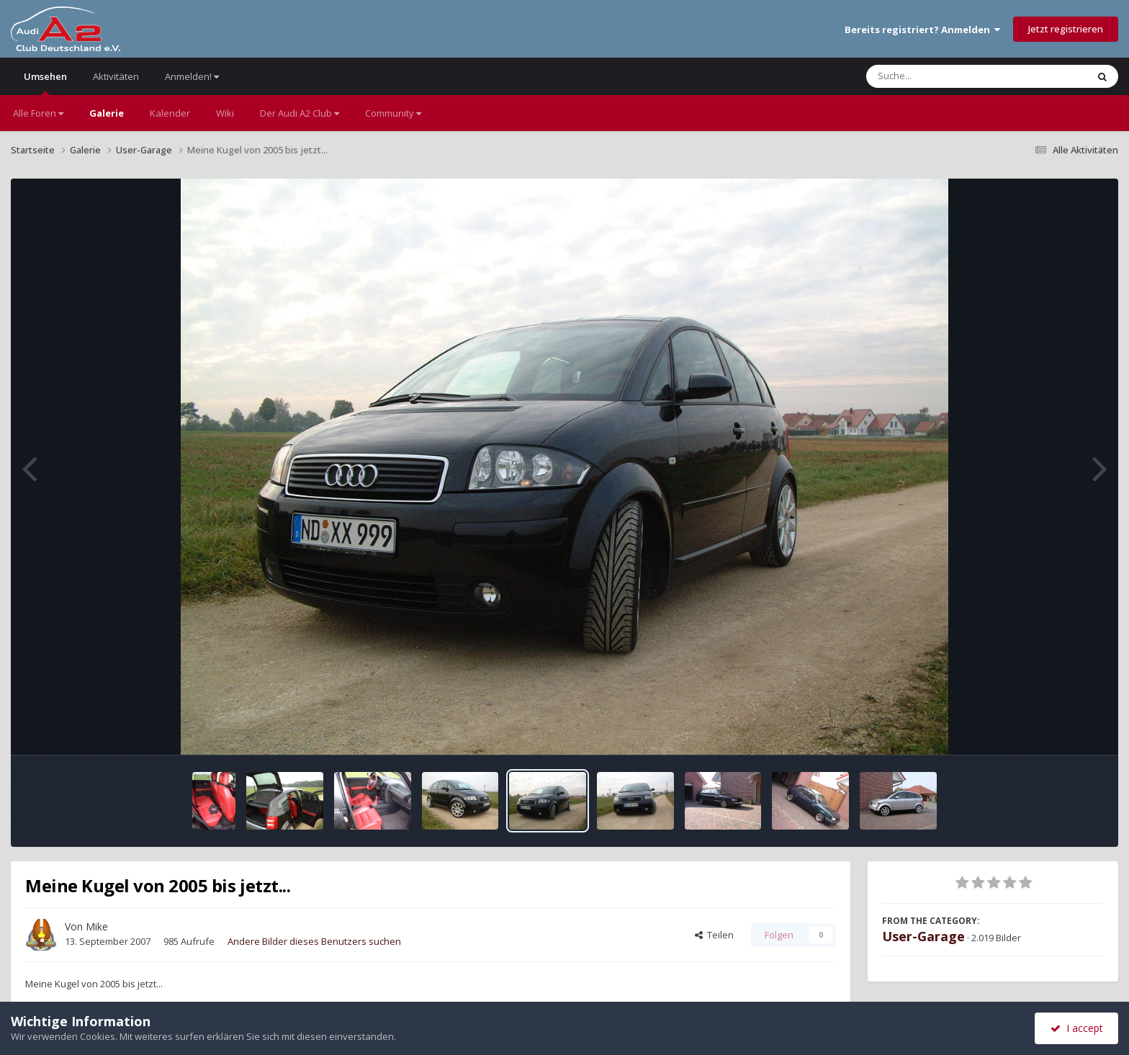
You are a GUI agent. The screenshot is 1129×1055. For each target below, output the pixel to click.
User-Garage (923, 936)
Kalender (170, 113)
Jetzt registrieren (1065, 28)
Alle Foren (38, 113)
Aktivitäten (116, 76)
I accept (1077, 1028)
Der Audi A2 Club (299, 113)
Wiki (225, 113)
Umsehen (45, 82)
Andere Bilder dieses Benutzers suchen (314, 941)
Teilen (714, 934)
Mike (97, 926)
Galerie (106, 113)
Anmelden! (192, 76)
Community (393, 113)
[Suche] (947, 76)
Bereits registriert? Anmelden (922, 29)
